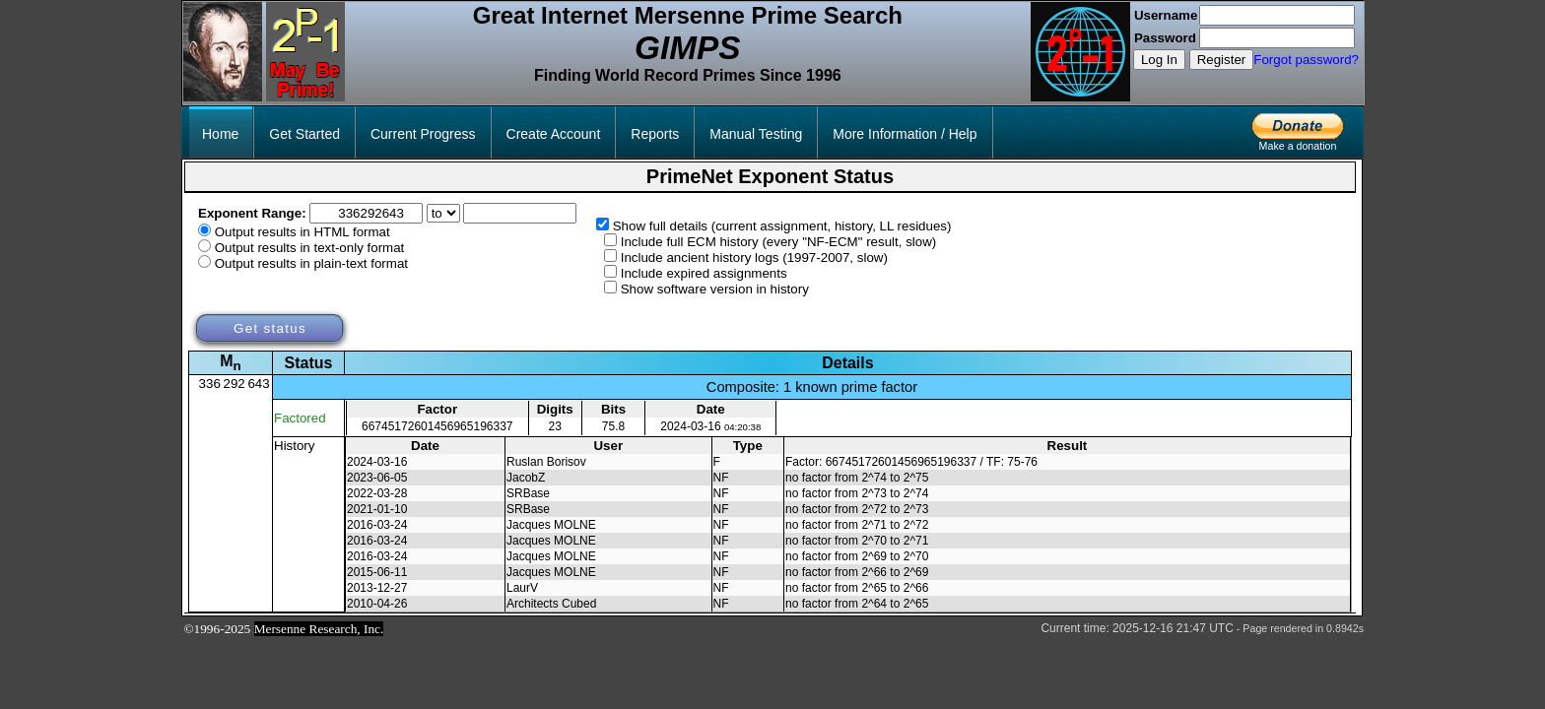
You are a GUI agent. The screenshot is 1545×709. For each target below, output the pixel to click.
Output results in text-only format (310, 247)
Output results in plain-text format (311, 263)
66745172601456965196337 (437, 426)
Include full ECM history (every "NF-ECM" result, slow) (779, 241)
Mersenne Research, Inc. (319, 628)
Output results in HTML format (302, 232)
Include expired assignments (704, 273)
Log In (1159, 59)
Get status (270, 328)
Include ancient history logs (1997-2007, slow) (754, 257)
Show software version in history (715, 289)
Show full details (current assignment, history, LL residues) (782, 226)
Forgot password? (1306, 59)
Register (1221, 59)
